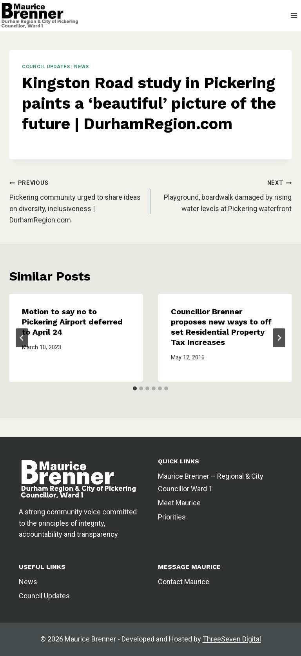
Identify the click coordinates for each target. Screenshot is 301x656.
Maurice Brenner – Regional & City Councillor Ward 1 (210, 482)
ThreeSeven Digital (232, 639)
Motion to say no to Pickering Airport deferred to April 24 (72, 322)
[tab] (135, 388)
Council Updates (46, 66)
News (81, 66)
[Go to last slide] (22, 337)
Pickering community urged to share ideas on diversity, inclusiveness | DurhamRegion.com (75, 208)
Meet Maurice (179, 503)
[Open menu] (293, 15)
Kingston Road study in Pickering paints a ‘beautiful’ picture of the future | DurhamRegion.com (149, 103)
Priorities (172, 517)
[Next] (279, 337)
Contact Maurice (183, 582)
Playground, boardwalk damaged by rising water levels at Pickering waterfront (228, 203)
